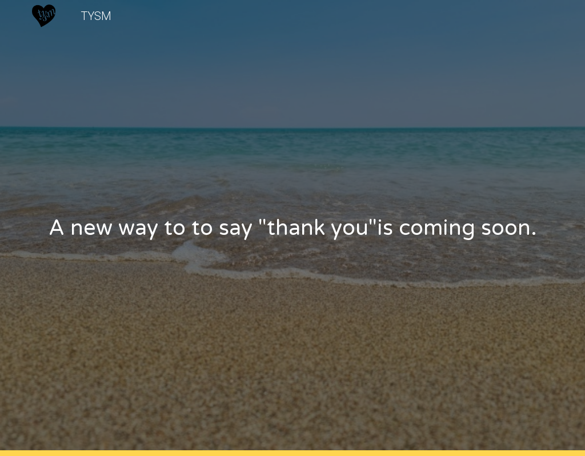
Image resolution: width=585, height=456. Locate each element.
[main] (292, 228)
